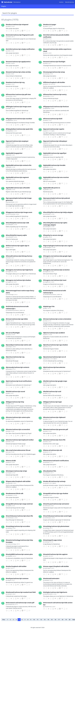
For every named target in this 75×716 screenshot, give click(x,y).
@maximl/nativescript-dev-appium (55, 554)
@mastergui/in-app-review (52, 540)
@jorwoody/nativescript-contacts (17, 367)
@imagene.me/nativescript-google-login (57, 256)
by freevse (45, 120)
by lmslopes (8, 472)
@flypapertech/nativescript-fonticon (56, 106)
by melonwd (46, 580)
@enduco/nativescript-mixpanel (17, 24)
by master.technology (11, 544)
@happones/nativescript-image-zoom (19, 212)
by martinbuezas (10, 517)
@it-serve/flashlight (13, 333)
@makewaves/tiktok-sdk (14, 493)
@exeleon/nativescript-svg (15, 82)
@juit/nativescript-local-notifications (19, 381)
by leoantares (46, 462)
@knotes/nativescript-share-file (54, 440)
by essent (45, 53)
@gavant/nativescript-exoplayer (17, 141)
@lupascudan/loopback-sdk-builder (18, 481)
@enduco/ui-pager (49, 24)
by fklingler (8, 108)
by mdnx (8, 568)
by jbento (45, 334)
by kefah (45, 383)
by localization (46, 472)
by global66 (8, 155)
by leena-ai (45, 452)
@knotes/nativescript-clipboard (54, 417)
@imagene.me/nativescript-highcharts (19, 270)
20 (69, 619)
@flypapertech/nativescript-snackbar (19, 119)
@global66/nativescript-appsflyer (55, 153)
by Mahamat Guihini (48, 594)
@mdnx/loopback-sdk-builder (16, 566)
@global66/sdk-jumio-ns (51, 188)
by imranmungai (10, 294)
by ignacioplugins (47, 247)
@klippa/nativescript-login (52, 402)
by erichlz (45, 39)
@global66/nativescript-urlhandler (18, 188)
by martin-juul (46, 505)
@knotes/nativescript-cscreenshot (18, 429)
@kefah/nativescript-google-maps (55, 381)
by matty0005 (9, 556)
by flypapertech (46, 108)
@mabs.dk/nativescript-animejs (54, 481)
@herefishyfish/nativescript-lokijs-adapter (58, 212)
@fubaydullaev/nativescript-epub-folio (19, 129)
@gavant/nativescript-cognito (53, 129)
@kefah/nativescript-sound (15, 391)
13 (44, 619)
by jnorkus (45, 346)
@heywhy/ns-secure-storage (53, 235)
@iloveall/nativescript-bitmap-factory (19, 256)
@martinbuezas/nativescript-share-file (19, 516)
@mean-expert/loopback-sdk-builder (56, 566)
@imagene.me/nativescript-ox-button (56, 270)
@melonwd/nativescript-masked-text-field (21, 592)
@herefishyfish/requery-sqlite (16, 235)
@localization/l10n (49, 471)
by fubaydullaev (9, 131)
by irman (8, 320)
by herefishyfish (47, 214)
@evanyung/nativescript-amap (54, 72)
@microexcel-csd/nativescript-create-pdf (20, 603)
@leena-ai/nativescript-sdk (52, 450)
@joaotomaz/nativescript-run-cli (54, 357)
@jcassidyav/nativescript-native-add (18, 345)
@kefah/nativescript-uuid (52, 391)
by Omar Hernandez (10, 214)
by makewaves (9, 495)
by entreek (8, 36)
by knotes (8, 419)
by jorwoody (9, 369)
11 (37, 619)
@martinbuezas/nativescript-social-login (57, 516)
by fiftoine (45, 84)
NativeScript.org (69, 2)
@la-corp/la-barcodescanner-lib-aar (18, 450)
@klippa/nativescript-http (15, 402)
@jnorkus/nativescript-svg (15, 357)
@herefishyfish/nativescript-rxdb (17, 223)
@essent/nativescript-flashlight (54, 62)
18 (62, 619)
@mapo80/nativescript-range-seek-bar (19, 504)
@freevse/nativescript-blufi (52, 119)
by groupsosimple (10, 202)
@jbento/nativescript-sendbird (54, 333)
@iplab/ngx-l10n (49, 306)
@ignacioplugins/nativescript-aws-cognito (58, 246)
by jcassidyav (9, 346)
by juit (44, 369)
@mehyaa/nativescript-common (17, 578)
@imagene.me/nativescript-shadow (18, 280)
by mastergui (46, 542)
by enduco (8, 26)
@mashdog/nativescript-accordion (18, 526)
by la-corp (8, 452)
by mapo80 (45, 495)
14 (48, 619)
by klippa (8, 403)
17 (59, 619)
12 (41, 619)
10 (34, 619)
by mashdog (9, 528)
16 (55, 619)
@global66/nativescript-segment (17, 177)
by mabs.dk (45, 483)
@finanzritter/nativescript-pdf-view (18, 94)
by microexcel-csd (10, 604)
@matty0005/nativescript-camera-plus (19, 554)
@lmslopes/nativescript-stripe (16, 471)
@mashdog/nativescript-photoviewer (56, 526)
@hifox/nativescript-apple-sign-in (17, 246)
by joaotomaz (46, 358)
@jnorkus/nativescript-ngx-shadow (55, 345)
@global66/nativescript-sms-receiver (56, 177)
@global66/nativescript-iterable (54, 165)
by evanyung (46, 73)
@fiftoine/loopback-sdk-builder (54, 82)
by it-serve (8, 334)
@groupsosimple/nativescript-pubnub (56, 198)
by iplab (45, 308)
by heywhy (45, 237)
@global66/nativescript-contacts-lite (18, 165)
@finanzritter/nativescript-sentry (55, 94)
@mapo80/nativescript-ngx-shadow (55, 493)
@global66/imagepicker (14, 153)
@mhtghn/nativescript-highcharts (55, 592)
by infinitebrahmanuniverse (49, 294)
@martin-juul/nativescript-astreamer (56, 504)
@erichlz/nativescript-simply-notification (20, 49)
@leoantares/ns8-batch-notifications (56, 461)
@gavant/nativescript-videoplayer (55, 141)
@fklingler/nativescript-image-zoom (18, 106)
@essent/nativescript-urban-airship (18, 72)
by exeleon (8, 84)
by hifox (8, 247)
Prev (3, 619)
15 (51, 619)
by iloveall (8, 258)
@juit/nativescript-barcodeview (54, 367)
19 (66, 619)
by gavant (45, 131)
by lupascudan (9, 483)
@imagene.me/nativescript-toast (54, 280)
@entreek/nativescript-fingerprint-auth (20, 35)
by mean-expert (46, 568)
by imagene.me (46, 258)
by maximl (45, 556)
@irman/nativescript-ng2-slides (17, 319)
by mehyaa (8, 580)
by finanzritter (9, 96)
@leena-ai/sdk (11, 461)
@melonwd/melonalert (51, 578)
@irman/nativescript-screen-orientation (57, 319)
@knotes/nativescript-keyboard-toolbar (20, 440)
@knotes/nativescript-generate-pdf (55, 429)
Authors (61, 2)
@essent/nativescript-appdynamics (18, 62)
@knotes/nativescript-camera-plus (18, 417)
